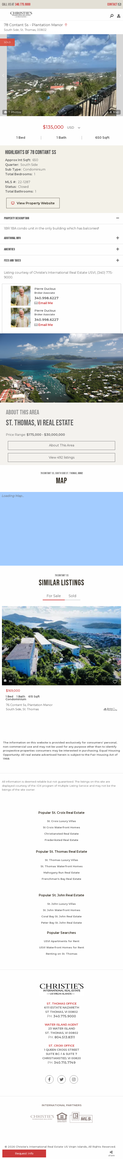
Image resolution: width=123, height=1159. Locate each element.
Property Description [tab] (16, 218)
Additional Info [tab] (12, 238)
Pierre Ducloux (45, 289)
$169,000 (13, 691)
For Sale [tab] (54, 596)
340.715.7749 (65, 1062)
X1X (61, 645)
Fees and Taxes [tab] (12, 260)
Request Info (24, 1153)
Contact (114, 4)
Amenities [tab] (9, 249)
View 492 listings (61, 457)
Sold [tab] (72, 596)
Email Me (43, 303)
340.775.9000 (16, 4)
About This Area (61, 445)
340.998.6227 (46, 298)
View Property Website (33, 203)
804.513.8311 (65, 1037)
